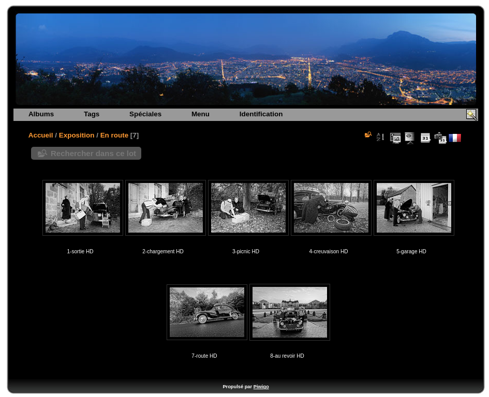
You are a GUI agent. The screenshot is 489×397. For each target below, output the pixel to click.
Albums (41, 114)
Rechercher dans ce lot (93, 153)
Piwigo (261, 386)
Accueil (40, 135)
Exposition (77, 135)
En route (114, 135)
